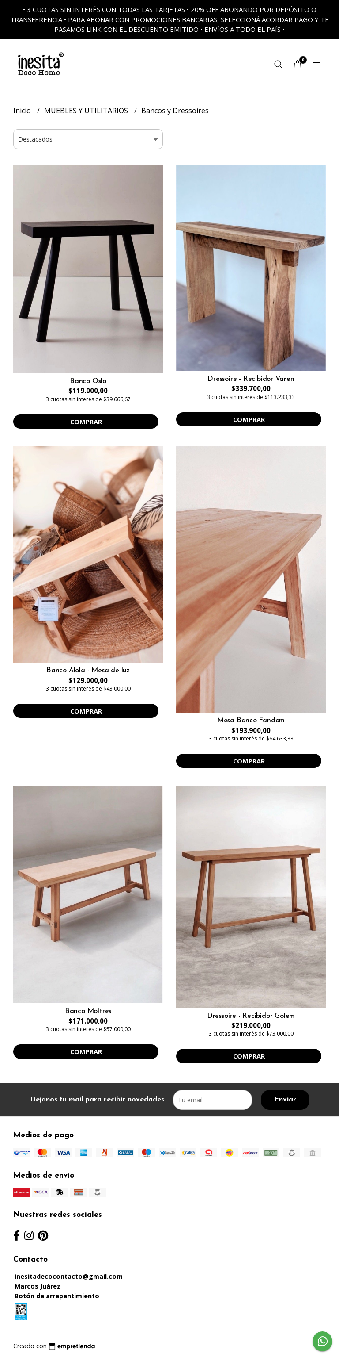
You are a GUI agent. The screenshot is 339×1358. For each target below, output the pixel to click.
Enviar (285, 1099)
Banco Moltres (88, 1011)
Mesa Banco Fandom (251, 720)
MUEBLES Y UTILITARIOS (87, 110)
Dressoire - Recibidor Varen (250, 379)
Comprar (86, 421)
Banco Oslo (88, 381)
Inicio (23, 110)
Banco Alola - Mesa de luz (88, 670)
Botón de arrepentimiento (57, 1296)
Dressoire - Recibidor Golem (251, 1016)
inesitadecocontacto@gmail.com (69, 1276)
